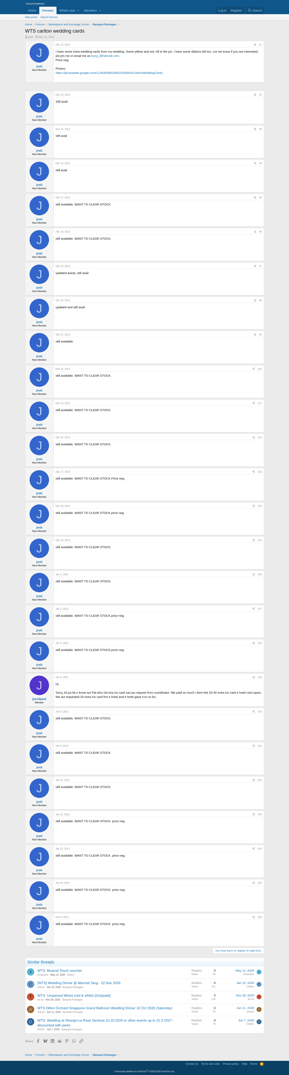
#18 (260, 643)
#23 (260, 814)
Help (244, 1063)
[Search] (255, 10)
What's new (67, 10)
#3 (260, 129)
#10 (260, 369)
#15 (260, 540)
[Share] (255, 45)
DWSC (41, 1029)
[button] (78, 10)
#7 (260, 266)
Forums (47, 10)
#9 (260, 334)
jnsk (30, 36)
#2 (260, 94)
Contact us (192, 1063)
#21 (260, 745)
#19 (260, 677)
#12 (260, 437)
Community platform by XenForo (144, 1071)
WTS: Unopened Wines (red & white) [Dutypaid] (73, 995)
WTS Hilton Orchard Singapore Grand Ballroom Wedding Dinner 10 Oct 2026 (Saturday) (104, 1008)
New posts (31, 17)
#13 (260, 471)
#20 (260, 711)
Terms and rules (210, 1063)
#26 (260, 917)
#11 (260, 403)
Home (32, 10)
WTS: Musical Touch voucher (59, 971)
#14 (260, 506)
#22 (260, 780)
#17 (260, 608)
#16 (260, 574)
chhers (41, 987)
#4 (260, 163)
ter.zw (40, 999)
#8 (260, 300)
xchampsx (42, 974)
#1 (260, 44)
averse (41, 1012)
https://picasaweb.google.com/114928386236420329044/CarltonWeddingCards (109, 72)
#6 (260, 231)
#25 (260, 882)
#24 (260, 848)
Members (90, 10)
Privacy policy (231, 1063)
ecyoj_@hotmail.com (105, 55)
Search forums (49, 17)
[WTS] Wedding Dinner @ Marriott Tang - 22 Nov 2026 (79, 983)
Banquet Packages (73, 987)
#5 (260, 197)
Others (70, 974)
